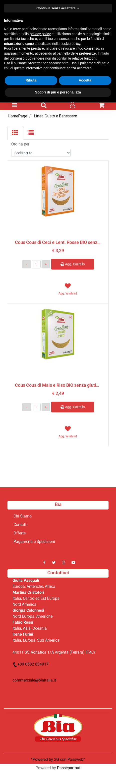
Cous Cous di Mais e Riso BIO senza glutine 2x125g (58, 384)
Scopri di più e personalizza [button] (58, 92)
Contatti (20, 524)
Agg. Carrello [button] (72, 263)
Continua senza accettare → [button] (57, 8)
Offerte (19, 533)
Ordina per (20, 143)
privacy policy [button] (40, 34)
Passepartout (68, 768)
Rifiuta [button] (31, 80)
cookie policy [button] (70, 44)
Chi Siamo (22, 516)
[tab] (15, 133)
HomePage (17, 116)
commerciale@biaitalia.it (34, 680)
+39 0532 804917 (30, 664)
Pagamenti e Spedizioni (34, 541)
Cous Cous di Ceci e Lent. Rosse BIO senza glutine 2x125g (58, 241)
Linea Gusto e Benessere (55, 116)
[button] (14, 105)
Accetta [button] (85, 80)
